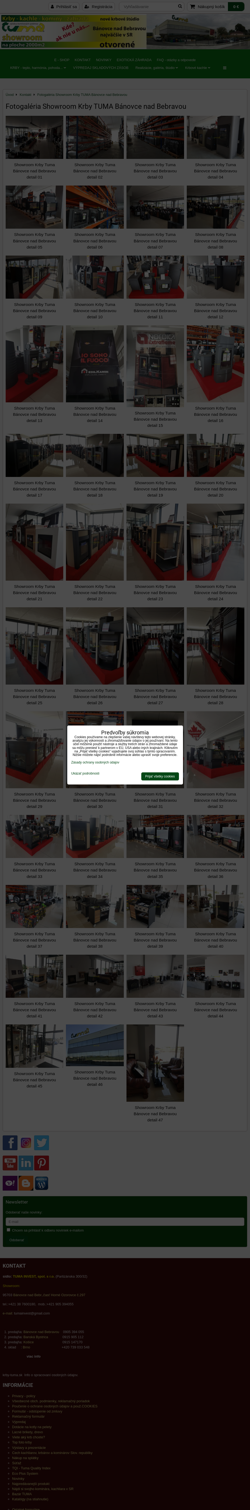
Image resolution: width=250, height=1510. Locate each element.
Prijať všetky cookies (160, 776)
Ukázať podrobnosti (85, 773)
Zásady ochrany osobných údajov (95, 762)
